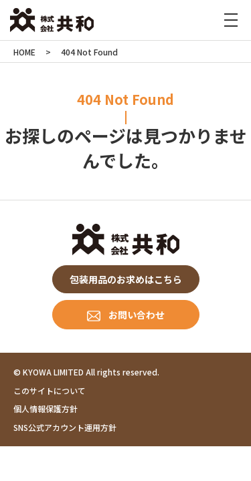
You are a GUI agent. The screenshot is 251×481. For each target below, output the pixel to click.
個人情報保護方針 (45, 408)
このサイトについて (49, 390)
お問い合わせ (136, 314)
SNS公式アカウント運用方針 (64, 427)
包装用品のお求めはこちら (126, 279)
